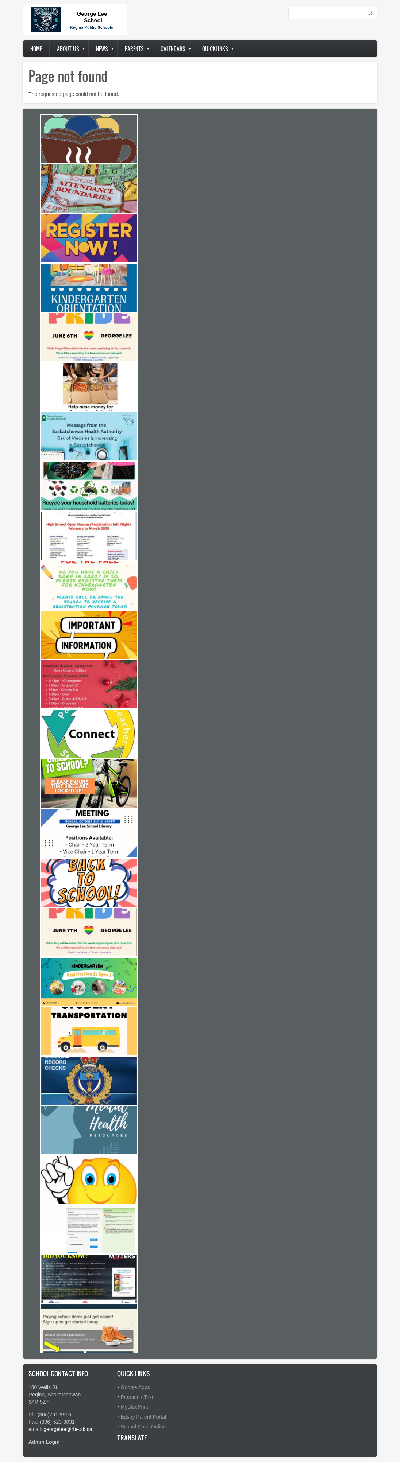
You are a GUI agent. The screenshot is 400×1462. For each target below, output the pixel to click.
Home (36, 49)
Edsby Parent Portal (143, 1417)
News (102, 49)
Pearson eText (137, 1397)
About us (68, 49)
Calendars (173, 49)
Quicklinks (215, 49)
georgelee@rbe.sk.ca (67, 1429)
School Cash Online (143, 1427)
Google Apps (135, 1387)
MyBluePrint (134, 1407)
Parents (134, 49)
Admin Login (44, 1442)
